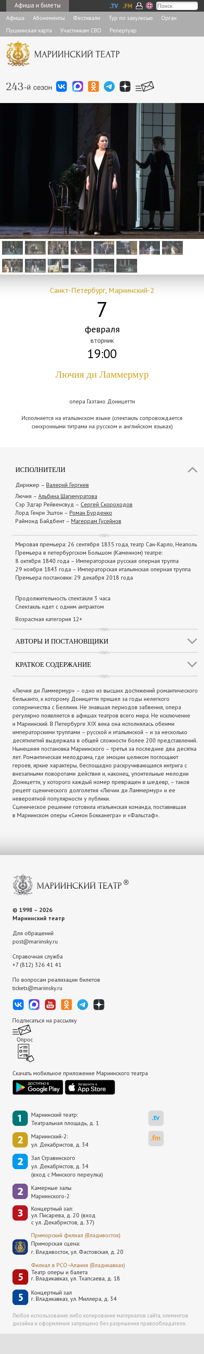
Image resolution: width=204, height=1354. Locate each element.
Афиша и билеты (38, 5)
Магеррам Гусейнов (96, 521)
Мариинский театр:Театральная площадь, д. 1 (65, 1119)
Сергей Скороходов (107, 504)
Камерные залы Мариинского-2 (51, 1192)
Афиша (15, 18)
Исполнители (40, 469)
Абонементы (49, 18)
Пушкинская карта (29, 30)
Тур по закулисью (130, 18)
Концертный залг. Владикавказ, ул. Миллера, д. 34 (74, 1296)
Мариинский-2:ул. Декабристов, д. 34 (59, 1140)
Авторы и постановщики (61, 641)
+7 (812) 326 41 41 (36, 964)
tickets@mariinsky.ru (37, 988)
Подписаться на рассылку (44, 1020)
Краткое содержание (53, 664)
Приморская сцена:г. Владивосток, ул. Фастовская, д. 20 (68, 1248)
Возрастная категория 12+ (48, 619)
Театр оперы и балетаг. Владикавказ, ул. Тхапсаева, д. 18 (75, 1275)
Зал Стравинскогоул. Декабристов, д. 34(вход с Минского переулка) (67, 1166)
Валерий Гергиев (67, 485)
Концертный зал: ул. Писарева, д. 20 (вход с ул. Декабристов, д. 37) (63, 1215)
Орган (169, 18)
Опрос (25, 1039)
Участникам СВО (80, 30)
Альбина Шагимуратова (67, 496)
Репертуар (123, 30)
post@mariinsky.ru (35, 941)
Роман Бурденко (90, 512)
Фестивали (86, 18)
